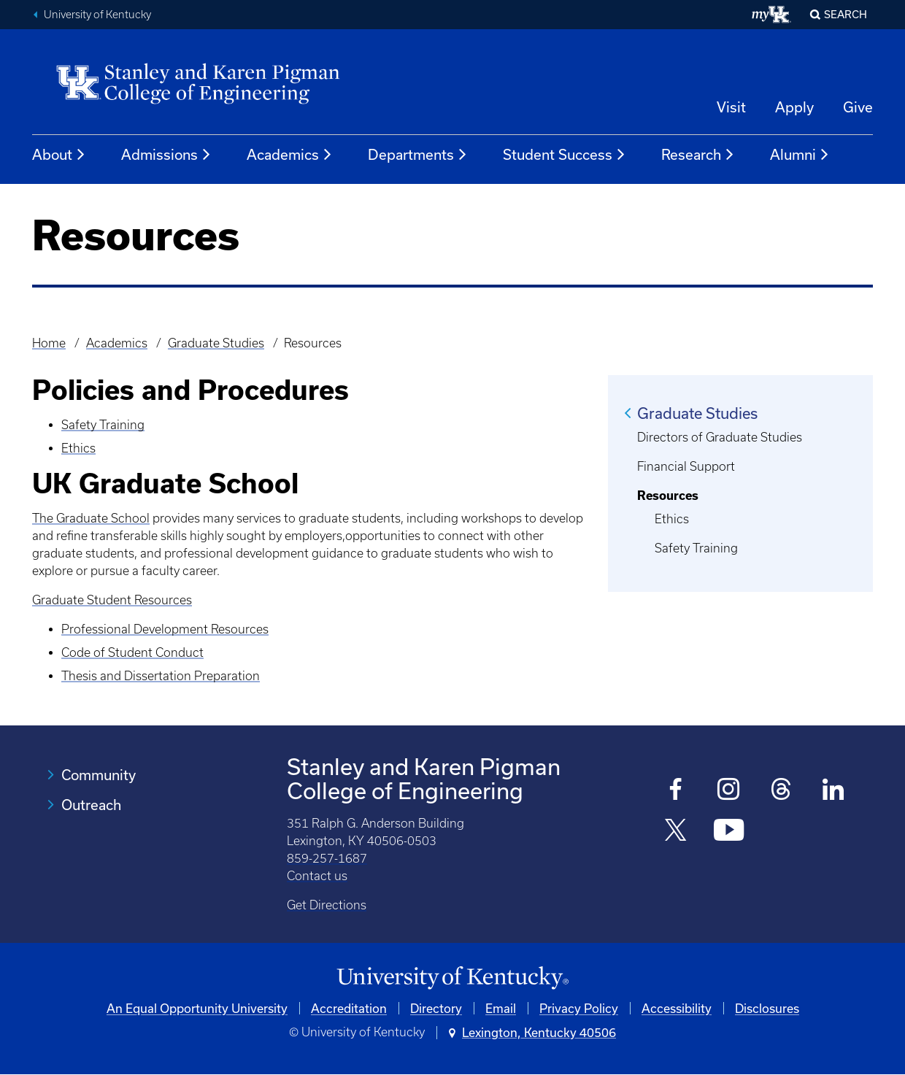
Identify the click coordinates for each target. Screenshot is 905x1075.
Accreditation (349, 1008)
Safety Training (103, 424)
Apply (794, 107)
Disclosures (767, 1008)
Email (500, 1008)
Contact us (317, 875)
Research (698, 154)
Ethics (78, 448)
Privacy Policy (578, 1008)
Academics (290, 154)
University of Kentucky (97, 14)
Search (845, 14)
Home (49, 343)
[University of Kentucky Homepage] (452, 978)
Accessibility (677, 1008)
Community (98, 774)
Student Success (564, 154)
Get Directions (326, 905)
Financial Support (686, 466)
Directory (436, 1008)
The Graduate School (91, 518)
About (59, 154)
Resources (667, 495)
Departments (418, 154)
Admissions (166, 154)
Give (858, 107)
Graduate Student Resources (112, 599)
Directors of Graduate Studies (719, 437)
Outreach (91, 804)
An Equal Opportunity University (197, 1008)
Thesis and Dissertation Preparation (160, 675)
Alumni (800, 154)
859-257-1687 (327, 858)
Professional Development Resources (165, 629)
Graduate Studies (216, 343)
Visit (731, 107)
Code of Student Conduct (132, 652)
